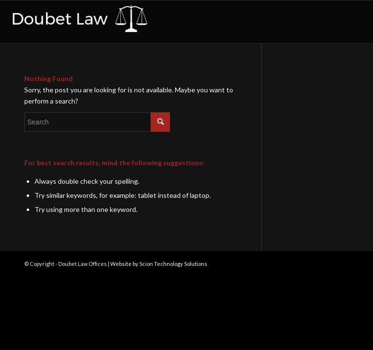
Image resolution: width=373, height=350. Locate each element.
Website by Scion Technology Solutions (158, 264)
